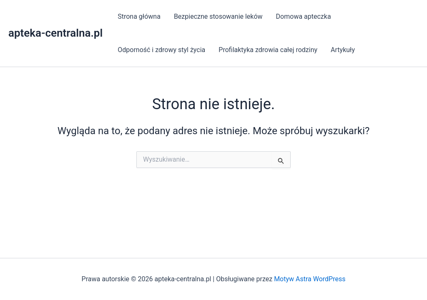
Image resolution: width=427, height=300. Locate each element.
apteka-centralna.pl (55, 33)
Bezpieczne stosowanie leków (218, 16)
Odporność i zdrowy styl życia (161, 50)
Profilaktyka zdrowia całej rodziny (268, 50)
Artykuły (343, 50)
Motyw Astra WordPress (309, 279)
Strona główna (139, 16)
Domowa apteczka (303, 16)
